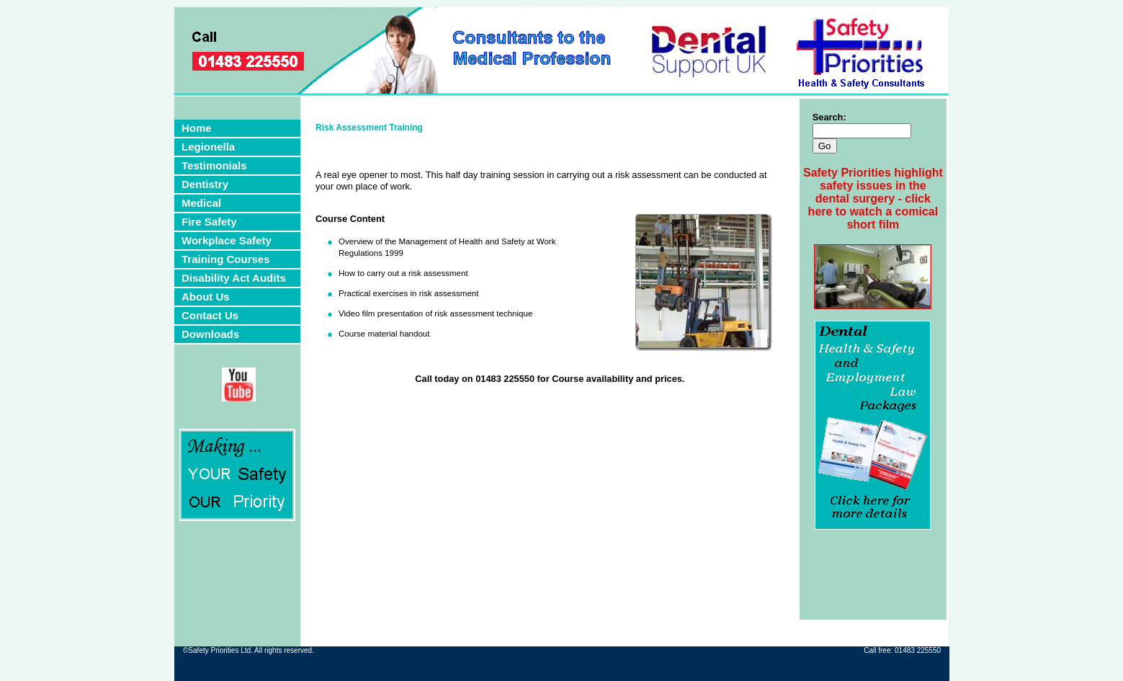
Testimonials (214, 165)
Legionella (208, 147)
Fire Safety (209, 221)
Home (197, 128)
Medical (201, 203)
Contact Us (210, 315)
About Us (206, 296)
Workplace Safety (227, 240)
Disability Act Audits (234, 278)
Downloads (210, 334)
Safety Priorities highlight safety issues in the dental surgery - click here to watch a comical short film (873, 198)
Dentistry (205, 184)
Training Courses (226, 259)
